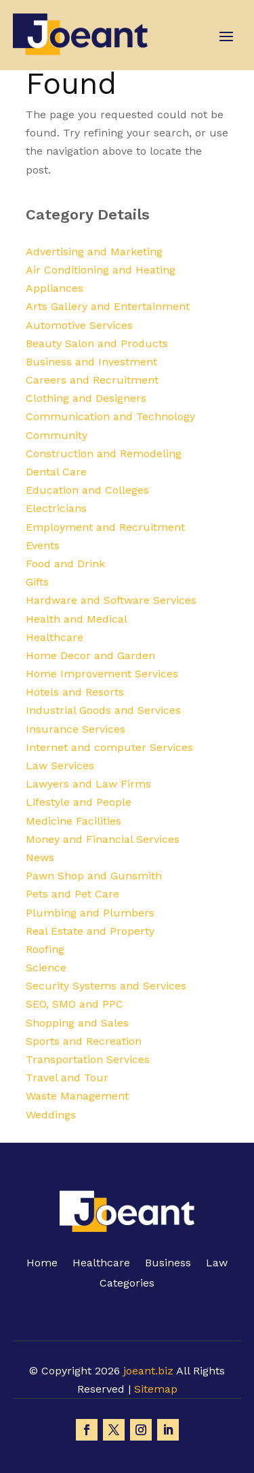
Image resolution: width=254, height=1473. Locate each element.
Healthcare (101, 1263)
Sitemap (155, 1388)
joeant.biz (148, 1370)
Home (42, 1263)
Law (217, 1263)
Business (168, 1263)
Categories (127, 1283)
